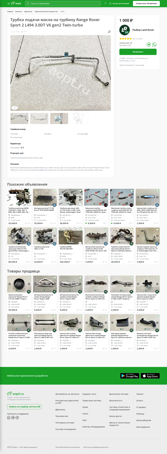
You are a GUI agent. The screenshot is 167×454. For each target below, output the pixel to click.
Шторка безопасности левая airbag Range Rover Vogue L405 (43, 295)
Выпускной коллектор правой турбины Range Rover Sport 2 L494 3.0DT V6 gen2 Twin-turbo (95, 295)
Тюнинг (140, 392)
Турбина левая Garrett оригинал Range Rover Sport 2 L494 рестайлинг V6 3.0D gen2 (121, 247)
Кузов (85, 405)
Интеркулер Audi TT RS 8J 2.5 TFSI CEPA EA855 (44, 207)
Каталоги (18, 11)
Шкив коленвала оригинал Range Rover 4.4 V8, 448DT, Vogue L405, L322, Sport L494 (17, 295)
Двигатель (28, 11)
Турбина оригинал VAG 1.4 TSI (42, 246)
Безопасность (115, 399)
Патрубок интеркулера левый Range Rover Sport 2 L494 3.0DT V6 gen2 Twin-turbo (121, 295)
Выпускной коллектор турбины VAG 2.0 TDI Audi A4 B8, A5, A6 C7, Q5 (95, 247)
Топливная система (64, 421)
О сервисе (141, 405)
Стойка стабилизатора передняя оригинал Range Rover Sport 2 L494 (19, 334)
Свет (84, 418)
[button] (14, 73)
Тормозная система (91, 399)
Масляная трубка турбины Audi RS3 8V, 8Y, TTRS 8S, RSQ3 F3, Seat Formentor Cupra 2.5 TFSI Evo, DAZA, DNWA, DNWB (96, 208)
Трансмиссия (61, 414)
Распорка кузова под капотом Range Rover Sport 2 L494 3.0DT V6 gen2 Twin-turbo (43, 334)
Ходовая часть (89, 392)
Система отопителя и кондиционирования (119, 406)
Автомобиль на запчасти (67, 392)
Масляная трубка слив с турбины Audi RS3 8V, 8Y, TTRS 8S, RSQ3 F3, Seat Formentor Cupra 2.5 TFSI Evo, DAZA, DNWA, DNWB (121, 208)
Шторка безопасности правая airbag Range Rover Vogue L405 (69, 295)
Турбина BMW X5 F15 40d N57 (66, 246)
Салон (85, 412)
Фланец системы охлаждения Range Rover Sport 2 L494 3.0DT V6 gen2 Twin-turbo (147, 334)
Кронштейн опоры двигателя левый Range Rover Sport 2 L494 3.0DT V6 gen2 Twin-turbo (95, 334)
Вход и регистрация (121, 3)
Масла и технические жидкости (119, 422)
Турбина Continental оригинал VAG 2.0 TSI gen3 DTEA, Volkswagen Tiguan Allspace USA (18, 247)
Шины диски (115, 414)
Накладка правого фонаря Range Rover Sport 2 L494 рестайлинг (121, 334)
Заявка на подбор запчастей (24, 404)
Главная (10, 11)
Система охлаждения (65, 427)
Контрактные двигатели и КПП (67, 400)
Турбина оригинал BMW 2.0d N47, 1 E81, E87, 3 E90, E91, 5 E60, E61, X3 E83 (18, 208)
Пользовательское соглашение (68, 445)
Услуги (139, 399)
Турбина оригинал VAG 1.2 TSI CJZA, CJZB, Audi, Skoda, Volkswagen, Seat (70, 208)
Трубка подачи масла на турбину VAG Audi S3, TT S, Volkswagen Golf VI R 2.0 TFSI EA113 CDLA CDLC (147, 247)
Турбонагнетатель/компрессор (46, 11)
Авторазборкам (143, 418)
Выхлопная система (118, 392)
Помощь (140, 412)
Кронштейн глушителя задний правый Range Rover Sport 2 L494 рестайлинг (146, 295)
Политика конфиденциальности (95, 445)
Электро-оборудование (93, 425)
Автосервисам (143, 425)
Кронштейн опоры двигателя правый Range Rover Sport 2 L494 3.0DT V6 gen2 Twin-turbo (70, 334)
